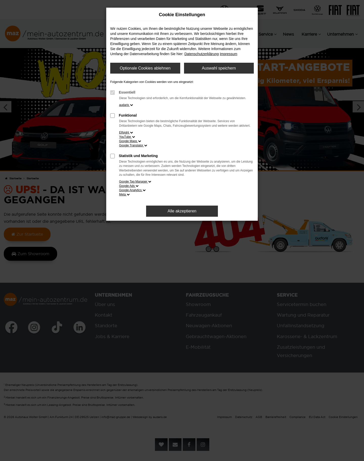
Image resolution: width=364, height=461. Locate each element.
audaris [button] (126, 105)
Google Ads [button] (129, 186)
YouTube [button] (127, 137)
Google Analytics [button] (132, 190)
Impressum (228, 54)
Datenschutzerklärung (201, 54)
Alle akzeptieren (182, 211)
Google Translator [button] (133, 145)
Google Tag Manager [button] (135, 181)
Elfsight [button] (126, 132)
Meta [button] (124, 194)
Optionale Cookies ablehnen (145, 68)
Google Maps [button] (130, 141)
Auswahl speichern (219, 68)
